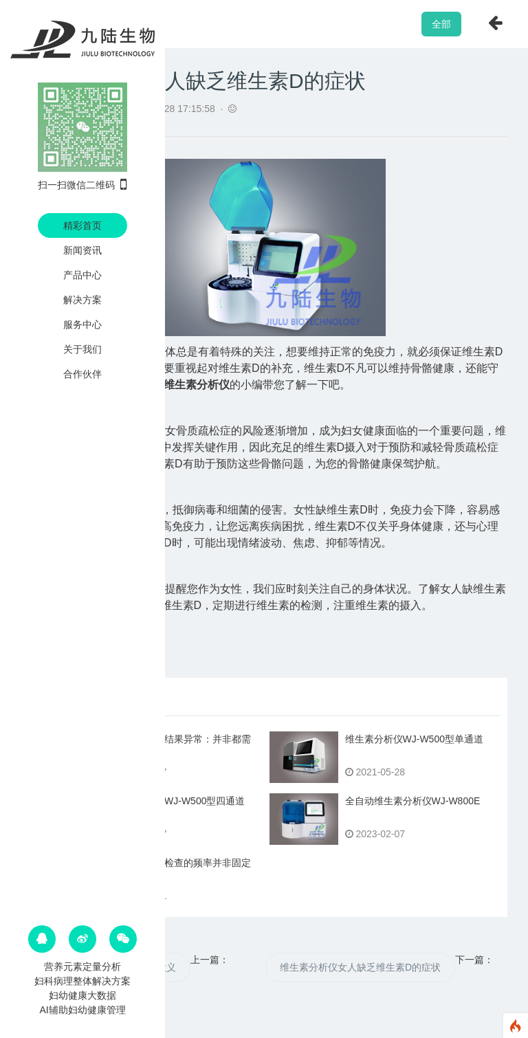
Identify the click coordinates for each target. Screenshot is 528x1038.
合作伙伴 (82, 373)
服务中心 (82, 324)
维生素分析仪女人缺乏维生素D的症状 (360, 967)
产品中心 (82, 274)
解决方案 (82, 299)
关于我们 (82, 349)
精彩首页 (82, 225)
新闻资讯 (82, 250)
